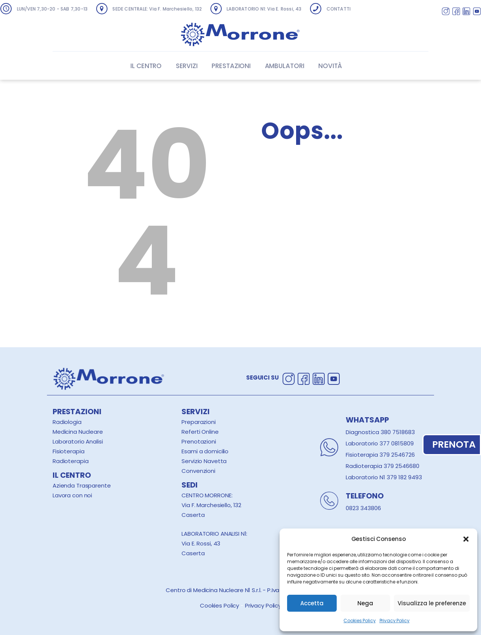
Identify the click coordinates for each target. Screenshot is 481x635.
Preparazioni (198, 422)
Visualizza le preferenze (432, 603)
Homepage (294, 194)
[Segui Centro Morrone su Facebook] (456, 12)
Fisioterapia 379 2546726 (380, 455)
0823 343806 (363, 508)
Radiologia (67, 422)
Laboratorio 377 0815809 (380, 443)
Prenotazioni (199, 441)
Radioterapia (70, 461)
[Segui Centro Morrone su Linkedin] (466, 12)
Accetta (312, 603)
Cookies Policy (359, 620)
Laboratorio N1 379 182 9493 (384, 477)
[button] (466, 539)
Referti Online (200, 432)
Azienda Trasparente (82, 485)
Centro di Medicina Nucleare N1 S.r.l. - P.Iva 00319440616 (240, 590)
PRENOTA (452, 444)
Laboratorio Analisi (78, 441)
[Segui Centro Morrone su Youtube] (477, 12)
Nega (365, 603)
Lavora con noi (72, 495)
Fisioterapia (68, 451)
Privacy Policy (395, 620)
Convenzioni (198, 471)
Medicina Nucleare (78, 432)
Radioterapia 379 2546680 (382, 466)
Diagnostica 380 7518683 (380, 432)
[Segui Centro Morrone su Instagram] (445, 12)
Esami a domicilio (205, 451)
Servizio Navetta (204, 461)
